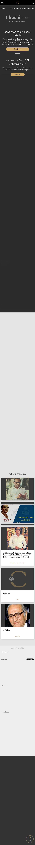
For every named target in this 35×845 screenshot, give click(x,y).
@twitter (4, 659)
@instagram (5, 652)
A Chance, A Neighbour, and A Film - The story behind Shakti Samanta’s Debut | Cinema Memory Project (17, 555)
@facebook (4, 686)
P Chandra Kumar (16, 21)
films (3, 8)
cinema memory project (17, 563)
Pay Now (18, 74)
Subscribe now (17, 49)
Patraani (6, 593)
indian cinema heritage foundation (22, 8)
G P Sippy (7, 630)
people (17, 636)
